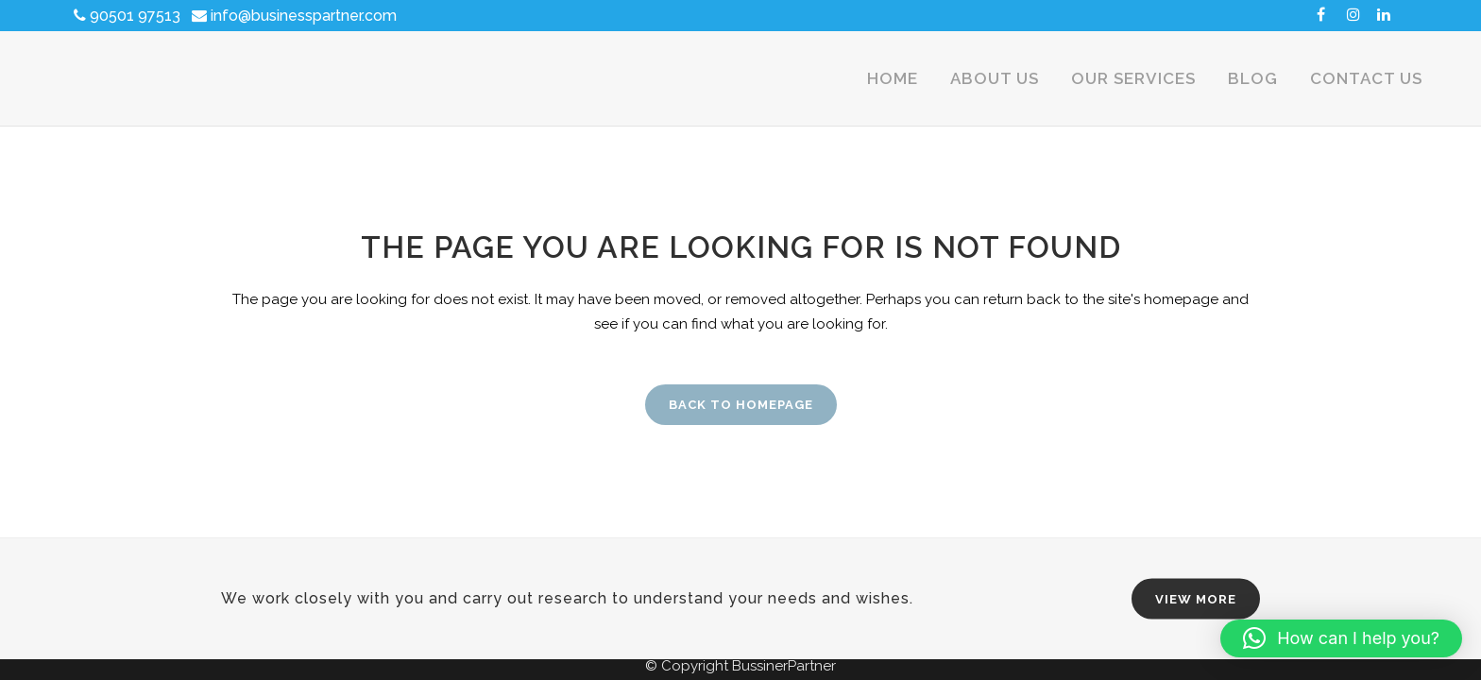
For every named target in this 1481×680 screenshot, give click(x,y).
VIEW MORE (1195, 599)
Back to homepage (741, 405)
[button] (1341, 638)
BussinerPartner (784, 665)
